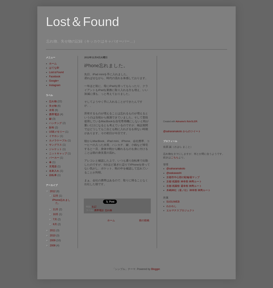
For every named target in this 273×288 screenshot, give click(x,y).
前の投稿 (144, 220)
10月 (56, 214)
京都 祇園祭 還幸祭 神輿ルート (184, 185)
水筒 (51, 110)
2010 (53, 235)
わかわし (171, 206)
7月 (55, 219)
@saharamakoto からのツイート (182, 131)
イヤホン (54, 136)
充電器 (53, 166)
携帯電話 (99, 210)
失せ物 (53, 105)
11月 (56, 209)
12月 (56, 195)
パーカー (54, 157)
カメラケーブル (58, 140)
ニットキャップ (58, 153)
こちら (175, 157)
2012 (53, 191)
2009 (53, 240)
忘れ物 (108, 210)
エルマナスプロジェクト (180, 210)
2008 (53, 245)
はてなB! (54, 67)
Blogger (155, 269)
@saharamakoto (175, 168)
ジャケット (55, 149)
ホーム (111, 220)
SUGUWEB (173, 201)
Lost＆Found (82, 21)
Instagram (54, 85)
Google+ (54, 80)
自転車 (53, 175)
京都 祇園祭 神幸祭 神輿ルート (184, 181)
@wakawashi (174, 173)
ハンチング (55, 123)
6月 (55, 224)
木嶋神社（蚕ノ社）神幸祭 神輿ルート (188, 190)
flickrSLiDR (192, 121)
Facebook (54, 76)
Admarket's (181, 121)
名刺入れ (54, 170)
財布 (51, 127)
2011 (53, 230)
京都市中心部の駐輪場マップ (183, 177)
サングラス (55, 144)
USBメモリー (57, 131)
